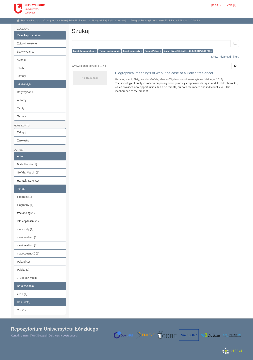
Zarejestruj (23, 140)
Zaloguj (21, 132)
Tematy (21, 75)
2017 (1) (22, 294)
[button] (216, 5)
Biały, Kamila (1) (27, 164)
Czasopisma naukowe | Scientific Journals (65, 20)
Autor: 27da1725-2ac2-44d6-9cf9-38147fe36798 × (188, 51)
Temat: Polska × (153, 51)
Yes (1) (21, 310)
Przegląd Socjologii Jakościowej (109, 20)
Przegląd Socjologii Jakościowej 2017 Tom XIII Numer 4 (159, 20)
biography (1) (25, 204)
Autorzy (21, 59)
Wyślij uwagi (39, 335)
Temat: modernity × (132, 51)
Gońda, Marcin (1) (28, 172)
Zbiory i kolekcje (27, 43)
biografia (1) (24, 196)
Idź (235, 43)
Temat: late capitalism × (84, 51)
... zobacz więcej (27, 277)
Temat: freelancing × (109, 51)
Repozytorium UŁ (30, 20)
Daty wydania (25, 51)
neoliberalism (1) (27, 237)
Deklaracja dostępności (63, 335)
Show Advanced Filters (225, 56)
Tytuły (20, 67)
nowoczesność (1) (28, 253)
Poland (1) (23, 261)
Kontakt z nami (20, 335)
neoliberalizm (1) (27, 245)
